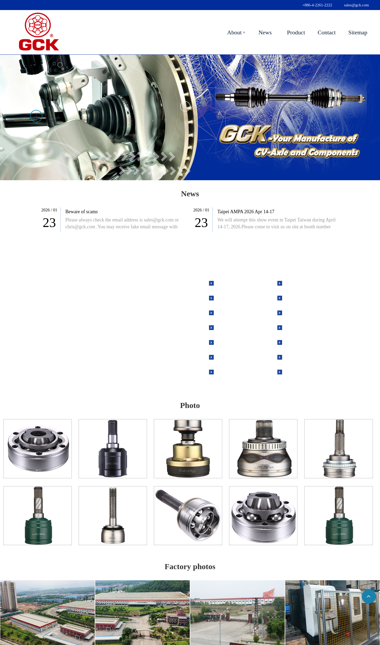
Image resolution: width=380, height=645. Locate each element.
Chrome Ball (302, 342)
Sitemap (357, 32)
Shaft (294, 357)
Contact (327, 32)
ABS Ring (231, 327)
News (265, 32)
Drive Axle (231, 283)
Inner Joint (231, 312)
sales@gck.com (356, 5)
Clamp (227, 371)
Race (293, 297)
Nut (292, 283)
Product (296, 32)
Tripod (295, 327)
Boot (225, 342)
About (234, 32)
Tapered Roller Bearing (313, 371)
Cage (293, 312)
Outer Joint (232, 297)
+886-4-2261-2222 (317, 5)
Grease (227, 357)
